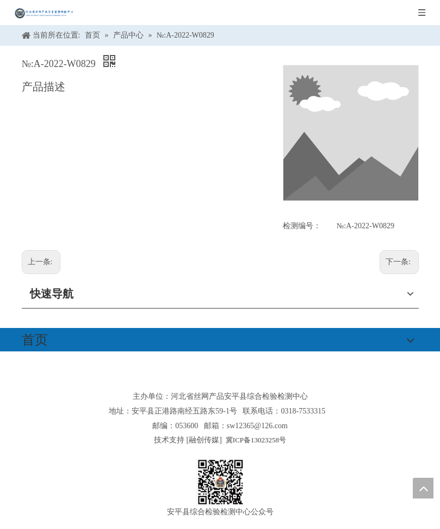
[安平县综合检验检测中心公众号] (220, 482)
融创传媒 (204, 440)
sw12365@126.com (257, 426)
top (423, 488)
